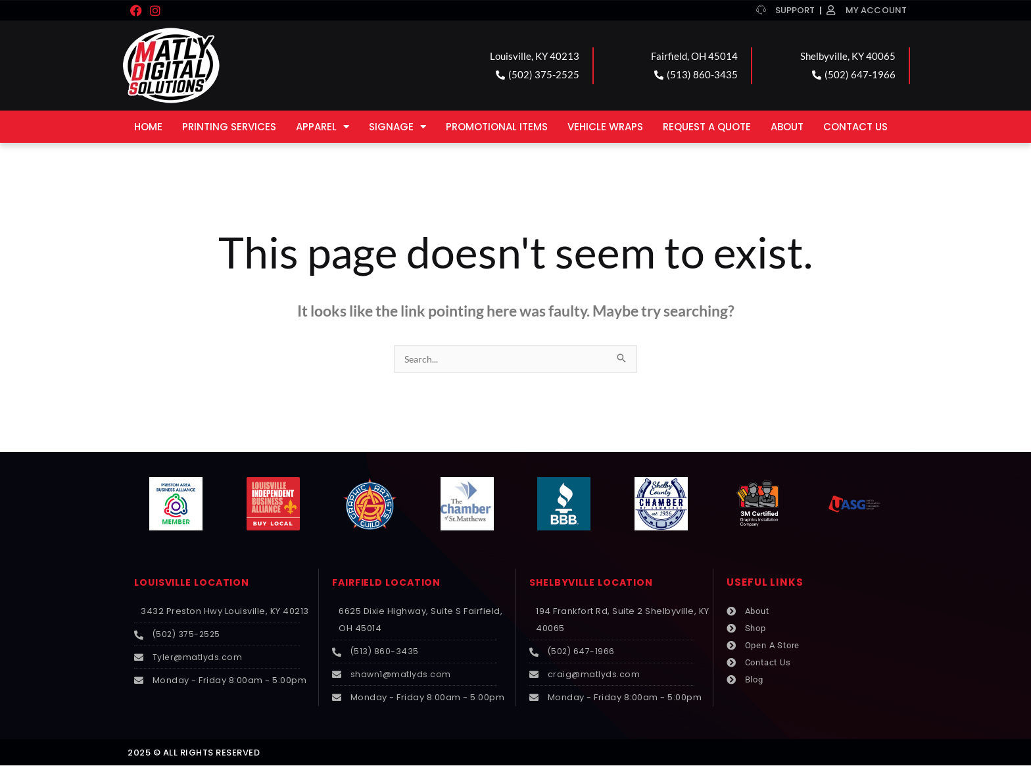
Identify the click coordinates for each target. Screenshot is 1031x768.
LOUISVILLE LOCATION (196, 583)
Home (148, 127)
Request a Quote (707, 127)
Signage (397, 126)
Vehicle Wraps (605, 127)
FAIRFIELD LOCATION (390, 583)
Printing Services (229, 127)
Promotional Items (497, 127)
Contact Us (855, 127)
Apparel (322, 126)
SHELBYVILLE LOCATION (595, 583)
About (787, 127)
